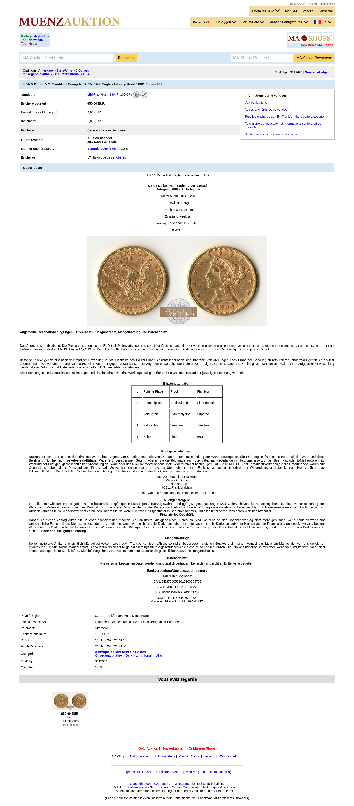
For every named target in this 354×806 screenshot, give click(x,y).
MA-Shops (119, 756)
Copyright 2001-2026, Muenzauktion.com (159, 783)
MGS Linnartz (228, 756)
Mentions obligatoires (289, 22)
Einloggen (226, 22)
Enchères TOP (266, 11)
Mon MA (291, 11)
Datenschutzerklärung (216, 772)
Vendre (308, 11)
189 (112, 148)
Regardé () (201, 22)
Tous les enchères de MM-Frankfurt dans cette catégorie (284, 116)
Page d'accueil (132, 772)
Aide (149, 772)
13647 (113, 94)
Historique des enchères (109, 157)
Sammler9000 (97, 148)
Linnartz (209, 756)
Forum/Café (252, 22)
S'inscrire (326, 11)
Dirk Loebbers (140, 756)
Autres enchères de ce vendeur (267, 109)
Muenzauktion (192, 787)
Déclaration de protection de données (271, 134)
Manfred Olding (189, 756)
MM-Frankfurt (97, 94)
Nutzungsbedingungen (219, 787)
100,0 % (125, 94)
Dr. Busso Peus (164, 756)
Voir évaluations (256, 102)
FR (323, 22)
